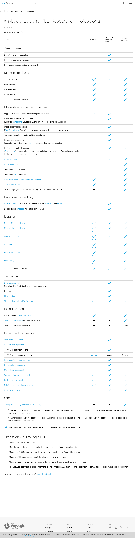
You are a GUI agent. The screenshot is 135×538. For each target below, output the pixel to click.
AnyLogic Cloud (60, 333)
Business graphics (46, 300)
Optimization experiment (49, 362)
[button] (12, 3)
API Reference (8, 130)
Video (89, 531)
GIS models (9, 86)
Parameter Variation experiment (52, 377)
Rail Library (44, 262)
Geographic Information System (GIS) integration (59, 194)
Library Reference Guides (12, 121)
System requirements (15, 41)
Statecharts (52, 127)
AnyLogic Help (8, 11)
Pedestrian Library (46, 253)
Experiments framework (14, 104)
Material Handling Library (49, 245)
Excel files (84, 218)
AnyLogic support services (17, 37)
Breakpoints (45, 165)
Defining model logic (12, 81)
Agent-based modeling (13, 72)
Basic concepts (10, 59)
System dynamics (11, 77)
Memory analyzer (46, 173)
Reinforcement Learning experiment (53, 402)
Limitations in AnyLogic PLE (49, 37)
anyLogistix (49, 531)
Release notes (12, 46)
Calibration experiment (48, 397)
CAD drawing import (47, 199)
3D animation (44, 313)
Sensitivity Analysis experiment (52, 392)
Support (69, 528)
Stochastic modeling (12, 108)
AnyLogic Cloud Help (10, 135)
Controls (7, 95)
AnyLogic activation (15, 20)
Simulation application (48, 338)
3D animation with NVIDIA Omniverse (54, 318)
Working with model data (14, 99)
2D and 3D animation (13, 90)
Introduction (9, 16)
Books (89, 528)
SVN (50, 188)
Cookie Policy (29, 536)
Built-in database (46, 218)
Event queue (44, 178)
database (55, 226)
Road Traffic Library (47, 270)
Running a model (11, 68)
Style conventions (14, 50)
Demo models (12, 55)
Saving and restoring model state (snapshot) (57, 422)
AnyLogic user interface (14, 63)
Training (69, 531)
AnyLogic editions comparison (14, 26)
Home (41, 11)
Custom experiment (47, 407)
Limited (104, 248)
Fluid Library (44, 278)
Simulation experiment (48, 357)
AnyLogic (48, 528)
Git (50, 183)
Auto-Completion (47, 138)
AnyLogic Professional (16, 32)
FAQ (6, 112)
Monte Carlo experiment (49, 387)
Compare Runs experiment (50, 382)
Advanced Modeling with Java (14, 126)
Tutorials (6, 117)
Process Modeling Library (49, 240)
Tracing (66, 154)
